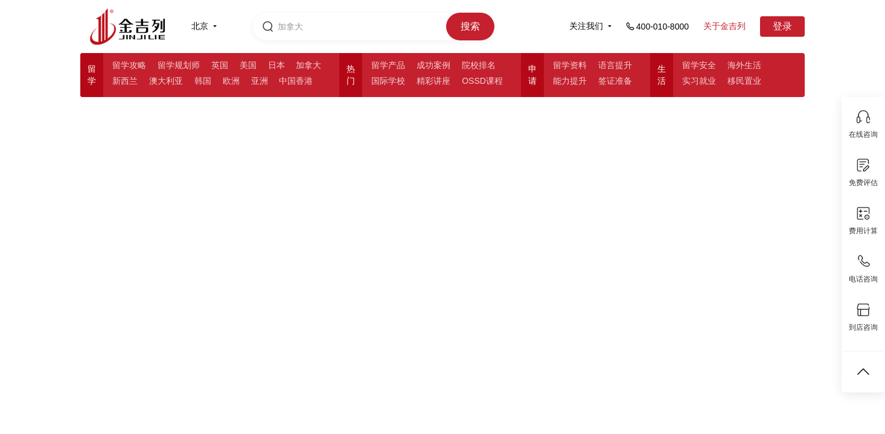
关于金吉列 (724, 26)
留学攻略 (129, 65)
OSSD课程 (482, 81)
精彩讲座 (433, 81)
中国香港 (296, 81)
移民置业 (744, 81)
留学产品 (388, 65)
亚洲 (259, 81)
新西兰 (125, 81)
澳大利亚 (166, 81)
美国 (248, 65)
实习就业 (699, 81)
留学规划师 (179, 65)
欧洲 (231, 81)
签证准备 (615, 81)
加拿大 (308, 65)
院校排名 (479, 65)
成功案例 (433, 65)
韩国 (202, 81)
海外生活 (744, 65)
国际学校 (388, 81)
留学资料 (570, 65)
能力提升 (570, 81)
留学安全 (699, 65)
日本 (276, 65)
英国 (219, 65)
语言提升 (615, 65)
